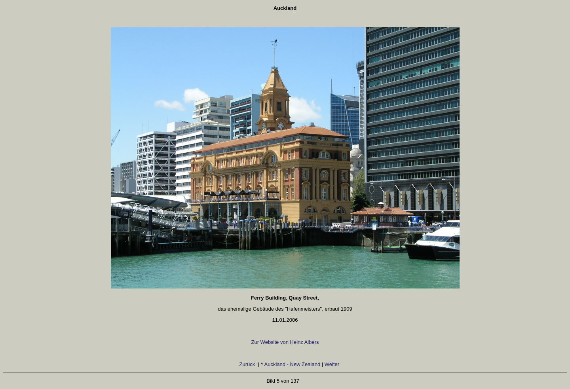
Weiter (333, 364)
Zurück (247, 364)
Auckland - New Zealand (292, 364)
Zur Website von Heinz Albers (285, 342)
